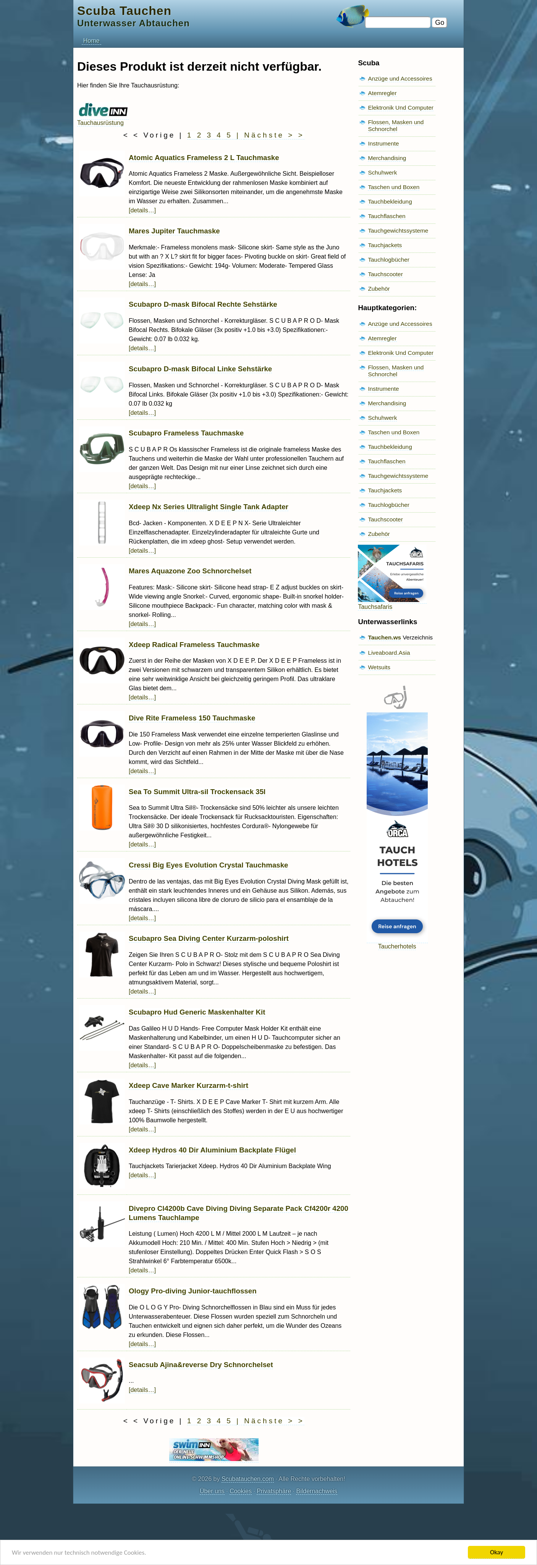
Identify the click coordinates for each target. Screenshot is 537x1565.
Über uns (212, 1491)
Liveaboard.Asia (389, 652)
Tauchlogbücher (388, 259)
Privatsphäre (274, 1491)
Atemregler (382, 93)
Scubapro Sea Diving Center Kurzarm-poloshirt (209, 938)
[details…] (142, 210)
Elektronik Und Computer (400, 107)
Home (91, 40)
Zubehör (379, 288)
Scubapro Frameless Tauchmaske (186, 433)
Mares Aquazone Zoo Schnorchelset (190, 571)
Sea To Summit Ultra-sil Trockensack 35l (197, 792)
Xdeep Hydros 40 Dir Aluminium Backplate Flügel (212, 1150)
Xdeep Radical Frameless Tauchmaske (194, 645)
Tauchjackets (385, 245)
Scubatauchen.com (248, 1479)
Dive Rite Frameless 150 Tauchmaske (192, 718)
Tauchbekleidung (390, 201)
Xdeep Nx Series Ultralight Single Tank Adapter (208, 507)
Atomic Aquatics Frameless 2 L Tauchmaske (204, 158)
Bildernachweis (316, 1491)
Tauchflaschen (386, 216)
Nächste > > (274, 135)
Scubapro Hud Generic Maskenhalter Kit (197, 1012)
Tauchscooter (385, 274)
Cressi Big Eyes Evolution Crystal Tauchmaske (208, 865)
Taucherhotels (397, 943)
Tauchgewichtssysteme (398, 230)
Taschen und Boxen (393, 187)
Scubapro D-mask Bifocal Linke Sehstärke (200, 369)
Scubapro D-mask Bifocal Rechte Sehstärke (203, 304)
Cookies (241, 1491)
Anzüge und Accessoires (400, 78)
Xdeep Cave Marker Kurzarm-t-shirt (188, 1085)
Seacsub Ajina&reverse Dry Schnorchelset (201, 1365)
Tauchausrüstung (103, 119)
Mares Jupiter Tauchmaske (174, 231)
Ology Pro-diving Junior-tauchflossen (193, 1291)
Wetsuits (379, 667)
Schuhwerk (382, 172)
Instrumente (383, 143)
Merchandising (387, 158)
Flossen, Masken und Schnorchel (396, 125)
